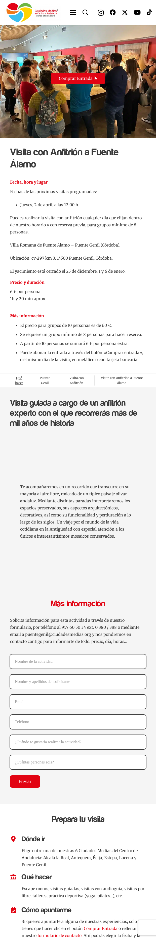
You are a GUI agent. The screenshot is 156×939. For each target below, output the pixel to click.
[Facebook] (113, 12)
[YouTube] (137, 12)
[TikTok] (149, 12)
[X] (125, 12)
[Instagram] (101, 12)
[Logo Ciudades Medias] (32, 12)
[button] (72, 13)
